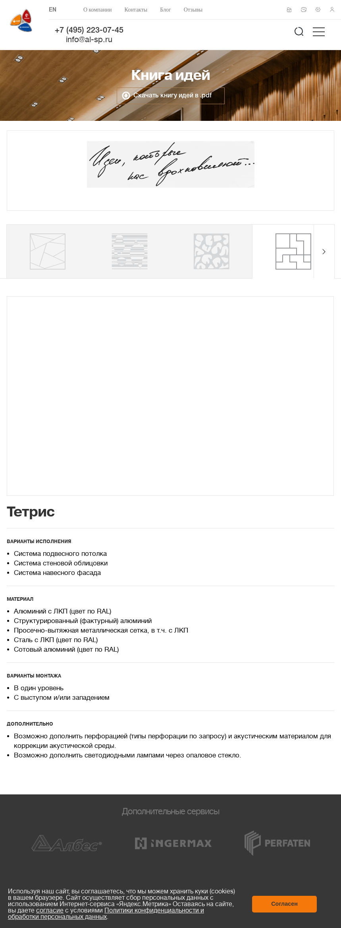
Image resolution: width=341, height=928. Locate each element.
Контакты (135, 10)
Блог (165, 10)
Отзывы (193, 10)
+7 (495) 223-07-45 (89, 30)
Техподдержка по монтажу (320, 9)
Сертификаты (291, 9)
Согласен (284, 904)
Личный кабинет (334, 9)
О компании (97, 10)
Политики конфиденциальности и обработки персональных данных (106, 913)
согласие (50, 910)
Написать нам (306, 9)
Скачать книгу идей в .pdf (172, 96)
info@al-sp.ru (89, 39)
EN (52, 10)
